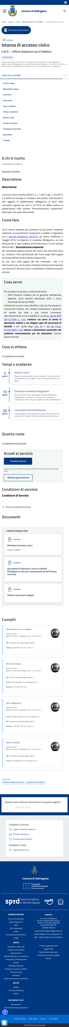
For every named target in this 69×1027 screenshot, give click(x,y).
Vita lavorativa (16, 953)
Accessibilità (53, 1018)
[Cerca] (65, 11)
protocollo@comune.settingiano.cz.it (48, 934)
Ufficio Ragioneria (13, 703)
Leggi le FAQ (48, 948)
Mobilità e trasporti (16, 965)
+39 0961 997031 (48, 927)
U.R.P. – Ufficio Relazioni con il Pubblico (30, 22)
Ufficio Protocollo (13, 742)
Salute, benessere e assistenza (16, 978)
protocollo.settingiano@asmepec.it (48, 930)
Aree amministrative (16, 918)
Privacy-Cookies (20, 1018)
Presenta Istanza (18, 461)
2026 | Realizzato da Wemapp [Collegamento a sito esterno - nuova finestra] (34, 1025)
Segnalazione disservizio (48, 952)
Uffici (16, 925)
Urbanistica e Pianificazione (16, 959)
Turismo (16, 962)
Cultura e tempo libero (16, 949)
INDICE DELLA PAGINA (11, 75)
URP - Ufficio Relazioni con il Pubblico (48, 937)
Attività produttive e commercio (16, 956)
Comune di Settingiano (33, 11)
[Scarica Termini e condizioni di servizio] (16, 507)
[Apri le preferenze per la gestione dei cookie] (4, 1023)
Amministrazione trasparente (16, 1007)
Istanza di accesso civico (54, 22)
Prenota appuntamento (48, 945)
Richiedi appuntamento (18, 477)
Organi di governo (16, 922)
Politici (16, 931)
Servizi (10, 22)
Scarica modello (13, 549)
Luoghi (16, 937)
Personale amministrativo (16, 934)
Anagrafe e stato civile (16, 946)
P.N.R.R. (48, 958)
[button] (66, 2)
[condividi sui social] (7, 40)
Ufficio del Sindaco (13, 663)
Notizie (16, 987)
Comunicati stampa (16, 990)
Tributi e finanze (16, 972)
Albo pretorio (16, 1004)
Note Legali (33, 1018)
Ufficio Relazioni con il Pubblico (19, 629)
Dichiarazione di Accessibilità (48, 955)
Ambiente (16, 975)
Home (3, 22)
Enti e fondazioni (16, 928)
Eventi (16, 993)
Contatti (48, 914)
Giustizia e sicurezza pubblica (16, 969)
